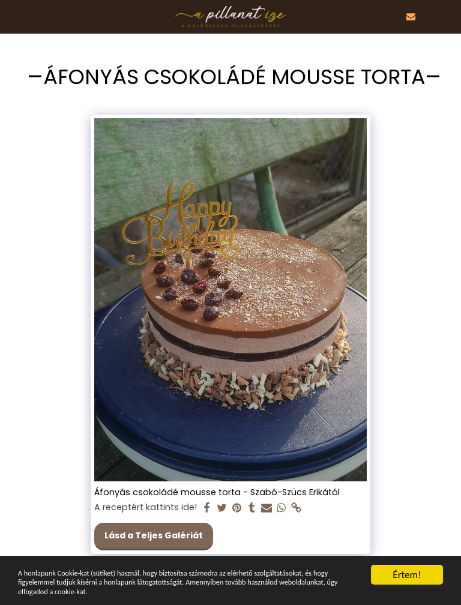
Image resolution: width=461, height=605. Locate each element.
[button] (13, 16)
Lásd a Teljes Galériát (153, 535)
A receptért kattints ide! (145, 507)
